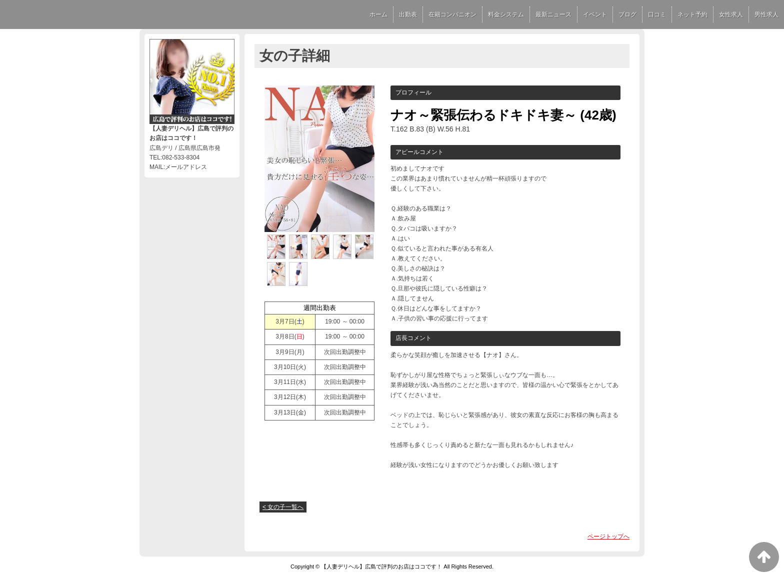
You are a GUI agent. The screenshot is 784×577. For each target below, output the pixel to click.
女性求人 (731, 14)
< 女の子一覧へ (283, 507)
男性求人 (766, 14)
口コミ (657, 14)
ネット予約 (693, 14)
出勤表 (408, 14)
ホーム (379, 14)
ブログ (627, 14)
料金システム (506, 14)
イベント (595, 14)
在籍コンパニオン (452, 14)
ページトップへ (609, 536)
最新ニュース (554, 14)
